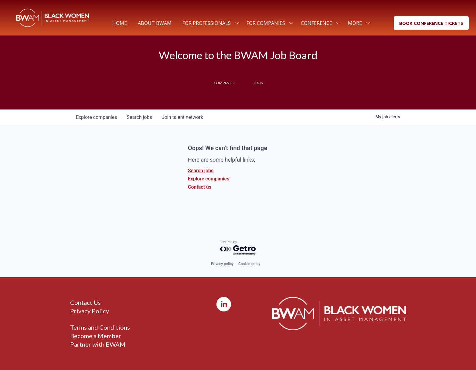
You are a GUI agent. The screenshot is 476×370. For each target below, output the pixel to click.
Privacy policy (222, 264)
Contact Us (85, 302)
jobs (139, 117)
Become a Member (95, 335)
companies (96, 117)
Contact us (199, 187)
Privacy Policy (89, 310)
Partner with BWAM (97, 344)
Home (119, 23)
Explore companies (208, 179)
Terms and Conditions (100, 327)
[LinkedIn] (223, 304)
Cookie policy (249, 264)
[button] (431, 23)
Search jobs (200, 170)
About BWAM (155, 23)
